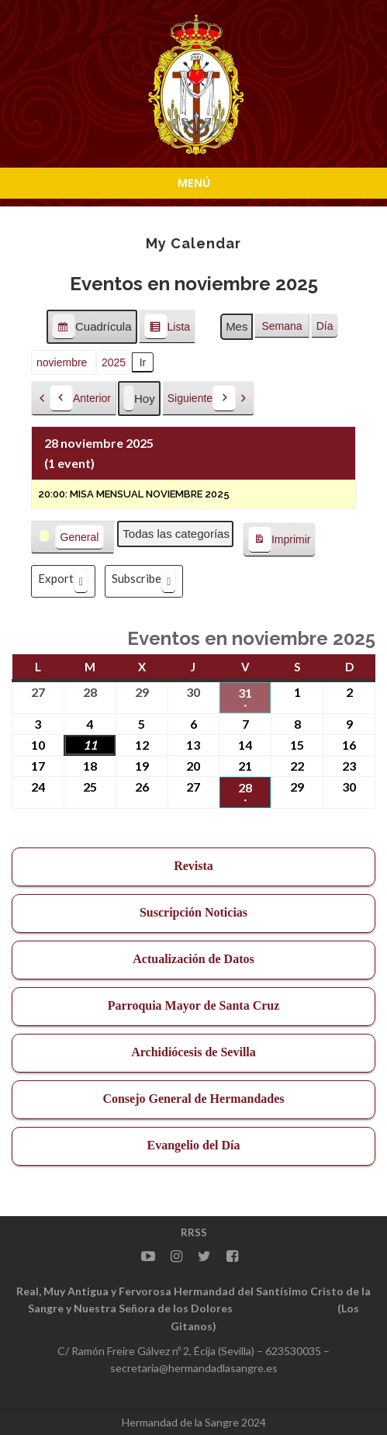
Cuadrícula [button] (91, 329)
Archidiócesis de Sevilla (193, 1052)
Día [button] (324, 326)
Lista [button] (167, 329)
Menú (194, 182)
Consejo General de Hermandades (193, 1098)
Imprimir (279, 540)
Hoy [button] (139, 398)
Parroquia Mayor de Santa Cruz (194, 1005)
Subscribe (144, 581)
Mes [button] (236, 326)
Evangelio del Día (193, 1145)
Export (63, 581)
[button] (72, 537)
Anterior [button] (80, 398)
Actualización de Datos (193, 958)
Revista (193, 865)
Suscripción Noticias (193, 912)
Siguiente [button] (202, 398)
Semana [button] (281, 326)
